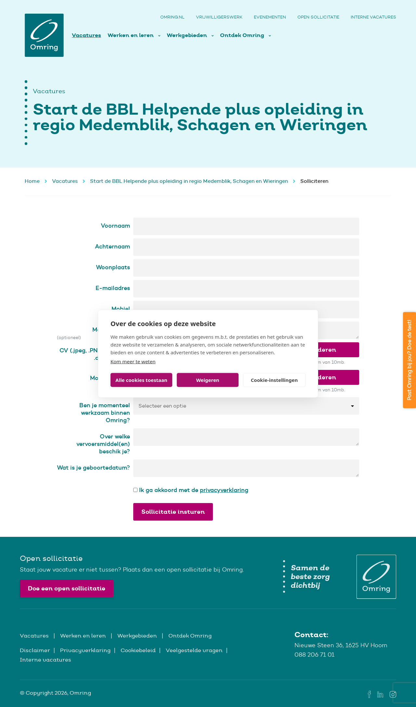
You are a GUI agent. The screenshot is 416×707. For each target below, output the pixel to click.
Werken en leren (131, 35)
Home (32, 181)
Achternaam (112, 246)
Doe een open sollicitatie (66, 588)
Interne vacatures (373, 17)
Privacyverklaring (85, 650)
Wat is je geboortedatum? (93, 467)
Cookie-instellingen (274, 380)
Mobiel (120, 308)
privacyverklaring (224, 490)
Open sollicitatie (318, 17)
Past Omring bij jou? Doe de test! (409, 360)
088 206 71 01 (314, 654)
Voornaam (115, 225)
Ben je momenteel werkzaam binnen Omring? (104, 412)
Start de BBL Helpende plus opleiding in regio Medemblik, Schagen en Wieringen (189, 181)
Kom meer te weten (133, 361)
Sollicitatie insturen (173, 511)
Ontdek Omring (243, 35)
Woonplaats (113, 267)
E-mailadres (113, 288)
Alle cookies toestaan (141, 380)
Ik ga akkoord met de (190, 490)
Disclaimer (35, 650)
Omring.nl (172, 17)
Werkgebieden (187, 35)
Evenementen (270, 17)
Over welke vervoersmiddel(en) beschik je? (103, 444)
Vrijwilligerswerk (219, 17)
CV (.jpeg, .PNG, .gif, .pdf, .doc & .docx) (94, 354)
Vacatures (86, 35)
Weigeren (207, 380)
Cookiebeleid (138, 650)
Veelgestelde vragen (194, 650)
